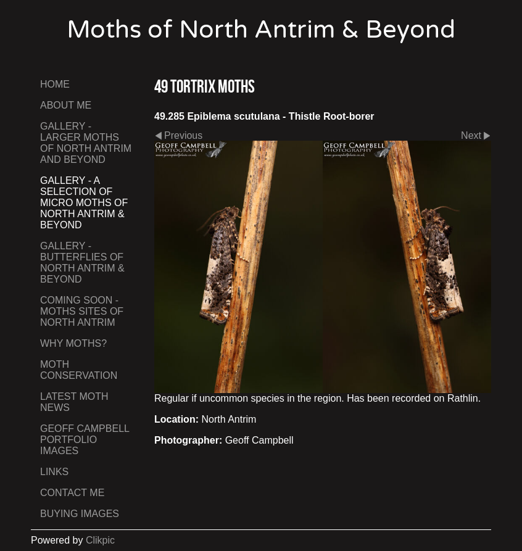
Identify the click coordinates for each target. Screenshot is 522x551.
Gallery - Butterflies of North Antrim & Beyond (82, 262)
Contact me (72, 492)
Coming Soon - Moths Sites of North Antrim (81, 311)
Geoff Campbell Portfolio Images (84, 439)
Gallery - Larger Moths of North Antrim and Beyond (85, 143)
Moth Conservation (78, 370)
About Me (65, 105)
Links (54, 471)
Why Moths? (73, 343)
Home (55, 84)
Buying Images (79, 513)
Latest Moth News (74, 402)
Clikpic (100, 540)
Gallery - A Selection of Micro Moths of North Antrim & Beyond (84, 202)
